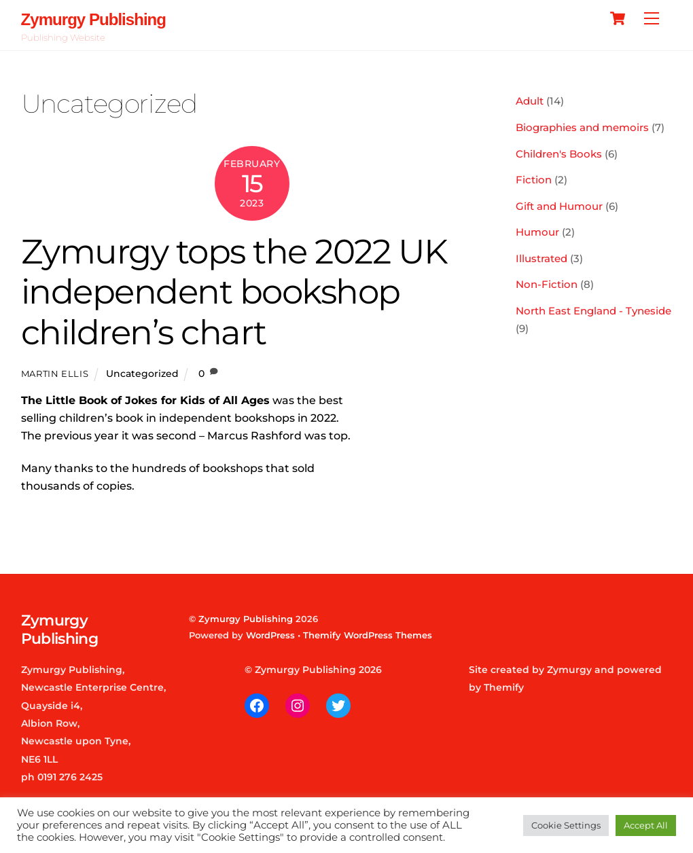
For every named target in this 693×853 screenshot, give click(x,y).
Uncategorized (142, 373)
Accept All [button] (646, 825)
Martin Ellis (55, 373)
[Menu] (651, 18)
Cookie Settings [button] (566, 825)
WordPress (270, 635)
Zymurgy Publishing (245, 618)
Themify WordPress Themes (367, 635)
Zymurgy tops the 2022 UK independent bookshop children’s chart (234, 291)
